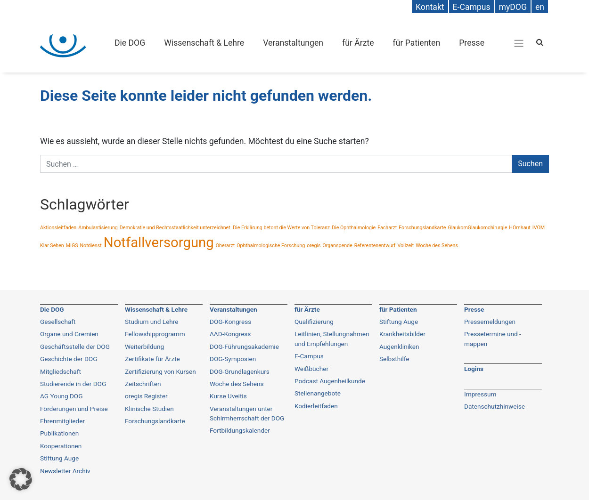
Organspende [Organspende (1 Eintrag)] (337, 245)
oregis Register (146, 396)
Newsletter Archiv (65, 471)
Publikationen (59, 433)
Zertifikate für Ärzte (152, 359)
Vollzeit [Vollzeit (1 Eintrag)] (405, 245)
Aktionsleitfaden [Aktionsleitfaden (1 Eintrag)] (58, 228)
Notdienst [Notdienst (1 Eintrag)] (90, 245)
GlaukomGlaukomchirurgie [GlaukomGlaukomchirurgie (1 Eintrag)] (477, 228)
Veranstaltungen (293, 43)
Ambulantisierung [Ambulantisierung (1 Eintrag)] (98, 228)
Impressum (480, 394)
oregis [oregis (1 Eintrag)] (313, 245)
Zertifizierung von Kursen (160, 371)
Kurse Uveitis (228, 396)
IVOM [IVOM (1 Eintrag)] (538, 228)
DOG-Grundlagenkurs (240, 371)
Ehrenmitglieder (62, 421)
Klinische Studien (149, 408)
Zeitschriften (143, 383)
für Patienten (417, 43)
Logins (473, 368)
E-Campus (309, 356)
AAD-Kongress (230, 334)
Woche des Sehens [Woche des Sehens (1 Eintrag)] (437, 245)
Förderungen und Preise (74, 408)
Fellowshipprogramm (155, 334)
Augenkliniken (399, 346)
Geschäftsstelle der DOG (75, 346)
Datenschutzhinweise (494, 406)
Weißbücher (311, 368)
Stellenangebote (317, 393)
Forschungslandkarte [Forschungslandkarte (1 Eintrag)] (422, 228)
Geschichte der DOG (68, 359)
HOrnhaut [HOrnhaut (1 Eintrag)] (519, 228)
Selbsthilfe (394, 359)
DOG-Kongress (230, 321)
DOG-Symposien (233, 359)
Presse (471, 43)
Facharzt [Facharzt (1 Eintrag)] (387, 228)
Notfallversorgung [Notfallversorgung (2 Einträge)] (159, 242)
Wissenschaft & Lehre (204, 43)
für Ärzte (358, 43)
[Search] (540, 42)
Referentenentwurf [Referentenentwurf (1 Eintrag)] (375, 245)
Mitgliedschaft (60, 371)
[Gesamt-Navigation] (519, 43)
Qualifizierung (314, 321)
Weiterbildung (144, 346)
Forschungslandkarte (155, 421)
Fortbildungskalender (240, 430)
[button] (20, 479)
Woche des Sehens (237, 383)
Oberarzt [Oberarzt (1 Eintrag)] (225, 245)
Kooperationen (61, 446)
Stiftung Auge (59, 458)
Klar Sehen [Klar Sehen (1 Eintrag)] (52, 245)
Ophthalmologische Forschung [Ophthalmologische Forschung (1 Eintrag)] (271, 245)
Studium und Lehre (152, 321)
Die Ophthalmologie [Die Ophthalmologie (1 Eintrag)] (354, 228)
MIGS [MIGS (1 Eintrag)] (72, 245)
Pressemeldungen (489, 321)
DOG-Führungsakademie (244, 346)
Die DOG (130, 43)
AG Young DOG (61, 396)
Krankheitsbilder (402, 334)
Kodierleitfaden (316, 406)
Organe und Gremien (69, 334)
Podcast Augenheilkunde (329, 381)
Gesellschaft (58, 321)
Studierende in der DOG (73, 383)
